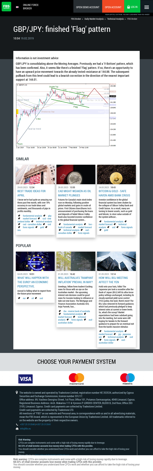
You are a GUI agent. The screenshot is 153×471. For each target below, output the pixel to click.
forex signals (28, 226)
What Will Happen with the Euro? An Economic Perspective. (33, 281)
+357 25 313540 (27, 424)
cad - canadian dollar (32, 223)
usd (49, 223)
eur (24, 296)
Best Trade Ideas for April (31, 193)
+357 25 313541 (43, 424)
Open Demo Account (87, 7)
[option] (25, 378)
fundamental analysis (32, 215)
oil (33, 296)
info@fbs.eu (25, 429)
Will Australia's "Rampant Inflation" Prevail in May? (75, 279)
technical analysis (44, 221)
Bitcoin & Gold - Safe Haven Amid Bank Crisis (114, 193)
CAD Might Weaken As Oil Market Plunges (74, 193)
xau (19, 229)
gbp (49, 215)
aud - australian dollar (112, 340)
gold (42, 226)
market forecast (30, 218)
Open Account (112, 7)
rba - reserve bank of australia (77, 310)
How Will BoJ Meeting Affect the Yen (113, 279)
